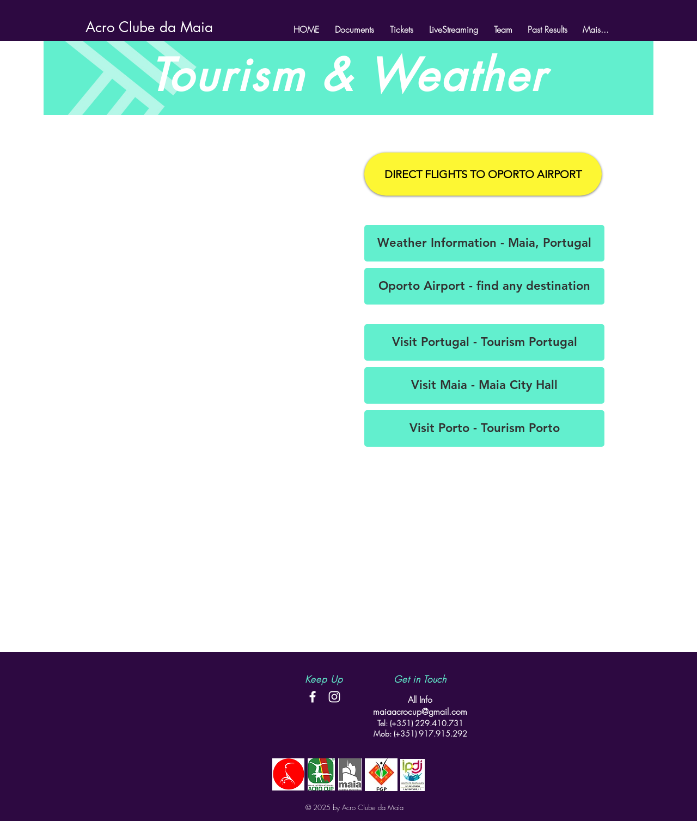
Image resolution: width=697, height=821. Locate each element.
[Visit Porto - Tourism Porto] (484, 428)
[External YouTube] (212, 210)
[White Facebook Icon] (312, 696)
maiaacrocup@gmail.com (420, 711)
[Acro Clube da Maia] (149, 27)
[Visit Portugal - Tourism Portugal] (484, 342)
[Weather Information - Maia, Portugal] (484, 243)
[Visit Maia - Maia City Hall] (484, 385)
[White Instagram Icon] (334, 696)
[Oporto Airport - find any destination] (484, 286)
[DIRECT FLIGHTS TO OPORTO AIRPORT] (483, 174)
